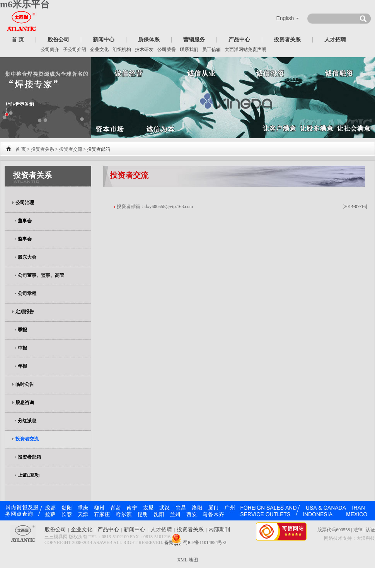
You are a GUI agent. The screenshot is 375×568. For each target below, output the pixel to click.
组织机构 (121, 49)
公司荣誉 (166, 49)
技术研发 (144, 49)
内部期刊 (219, 529)
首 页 (18, 40)
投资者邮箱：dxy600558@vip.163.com (155, 206)
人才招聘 (335, 40)
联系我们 (189, 49)
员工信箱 (211, 49)
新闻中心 (103, 40)
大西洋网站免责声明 (245, 49)
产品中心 (239, 40)
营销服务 (194, 40)
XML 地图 (187, 560)
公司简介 (50, 49)
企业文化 (99, 49)
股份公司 (58, 40)
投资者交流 (70, 149)
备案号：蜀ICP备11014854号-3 (195, 542)
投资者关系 (287, 40)
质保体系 (149, 40)
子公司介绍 (74, 49)
